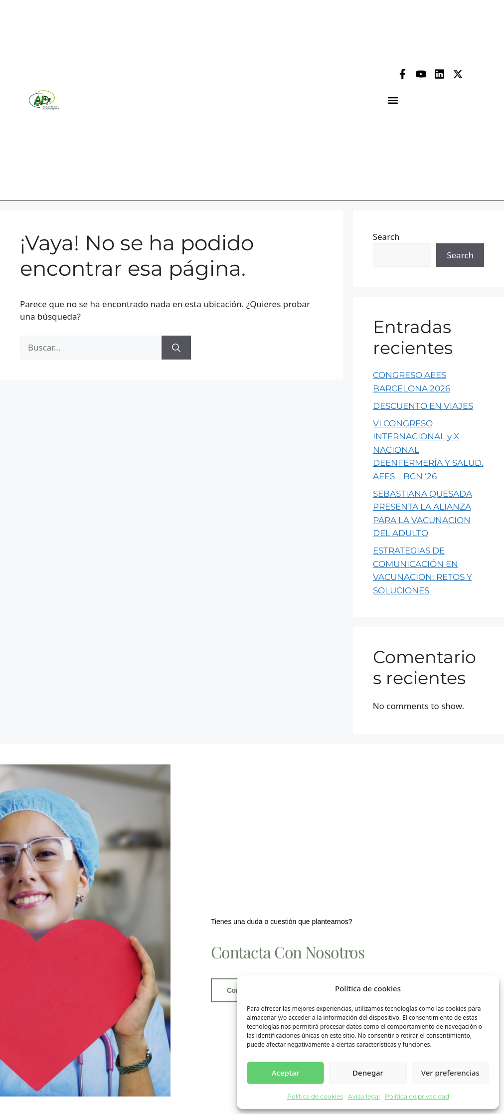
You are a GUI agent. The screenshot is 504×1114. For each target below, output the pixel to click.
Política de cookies (315, 1096)
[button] (393, 100)
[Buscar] (176, 348)
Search (386, 236)
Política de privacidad (417, 1096)
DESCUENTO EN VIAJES (423, 406)
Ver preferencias (450, 1073)
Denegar (367, 1073)
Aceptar (286, 1073)
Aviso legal (364, 1096)
